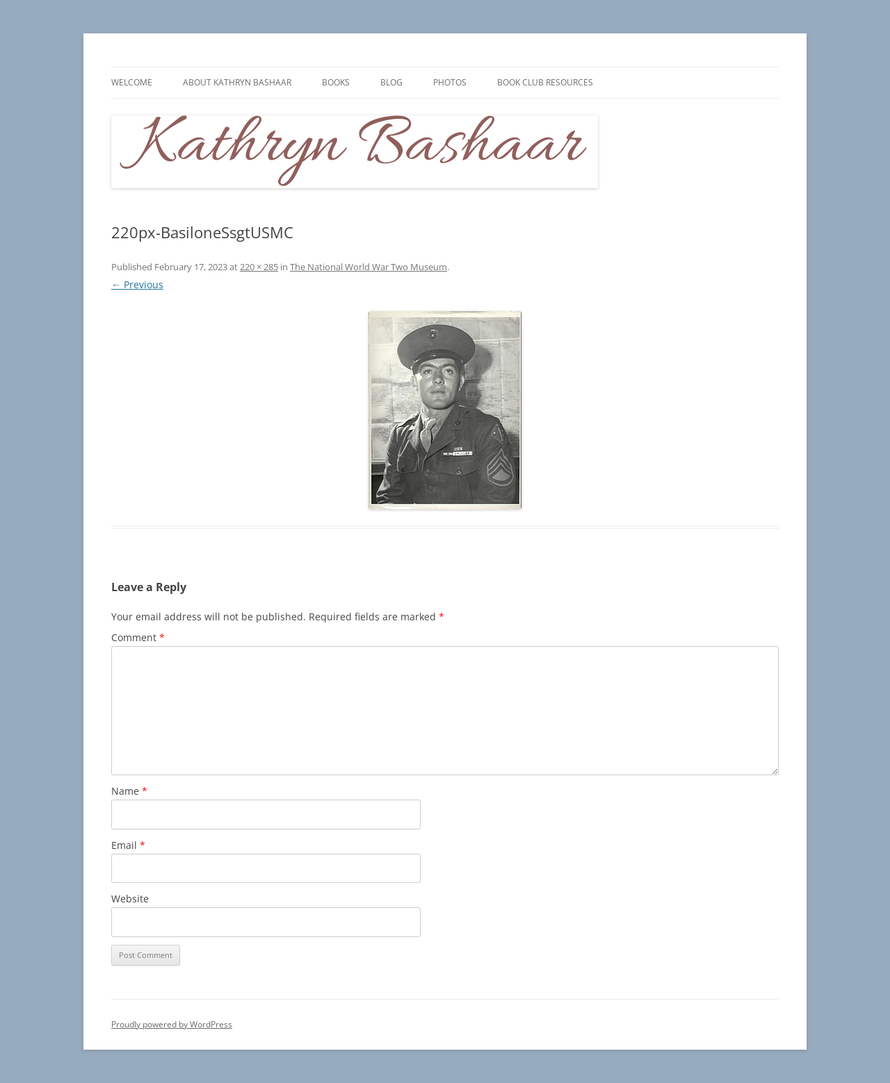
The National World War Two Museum (368, 267)
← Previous (137, 284)
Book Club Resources (545, 82)
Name (129, 790)
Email (128, 845)
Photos (450, 82)
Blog (391, 82)
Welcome (131, 82)
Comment (138, 637)
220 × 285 (259, 267)
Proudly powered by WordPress (171, 1024)
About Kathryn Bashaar (237, 82)
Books (336, 82)
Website (130, 898)
